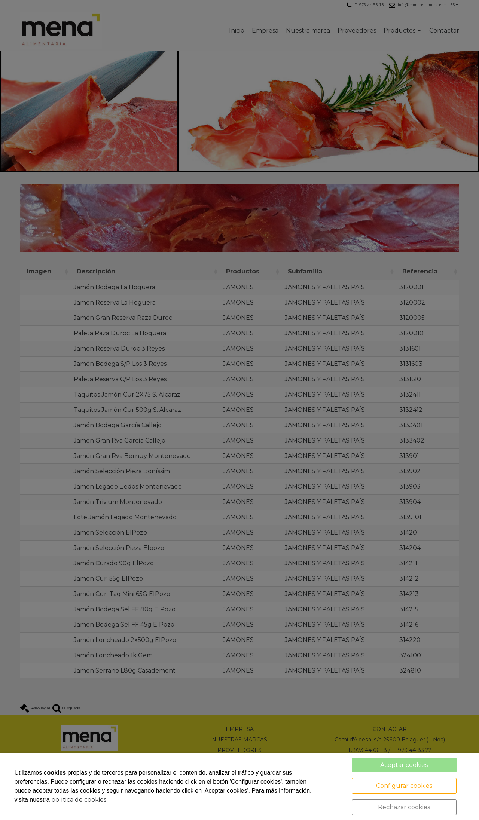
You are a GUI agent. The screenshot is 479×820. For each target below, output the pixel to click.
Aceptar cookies (404, 764)
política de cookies (78, 799)
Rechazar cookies (404, 807)
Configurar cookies (404, 785)
